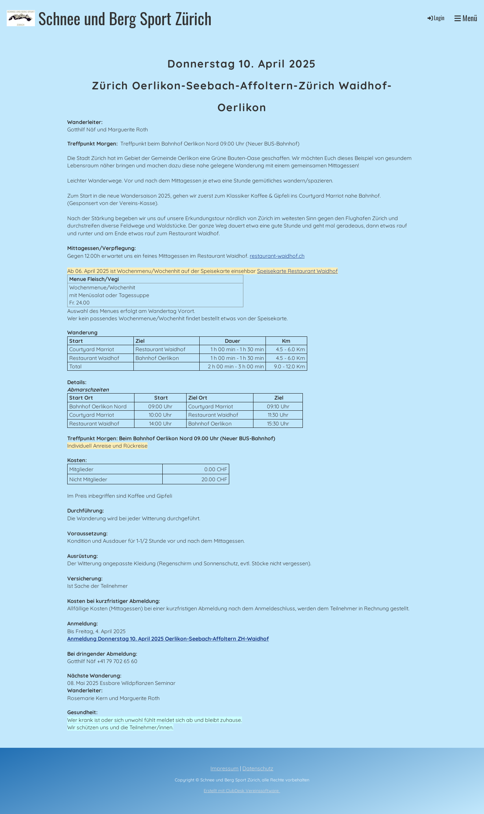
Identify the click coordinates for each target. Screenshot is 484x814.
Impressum (224, 768)
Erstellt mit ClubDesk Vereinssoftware (242, 790)
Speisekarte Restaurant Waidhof (297, 271)
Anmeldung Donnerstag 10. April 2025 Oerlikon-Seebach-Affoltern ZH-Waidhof (168, 638)
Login (435, 18)
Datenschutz (257, 768)
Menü (465, 18)
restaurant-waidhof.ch (277, 255)
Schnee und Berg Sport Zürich (124, 18)
